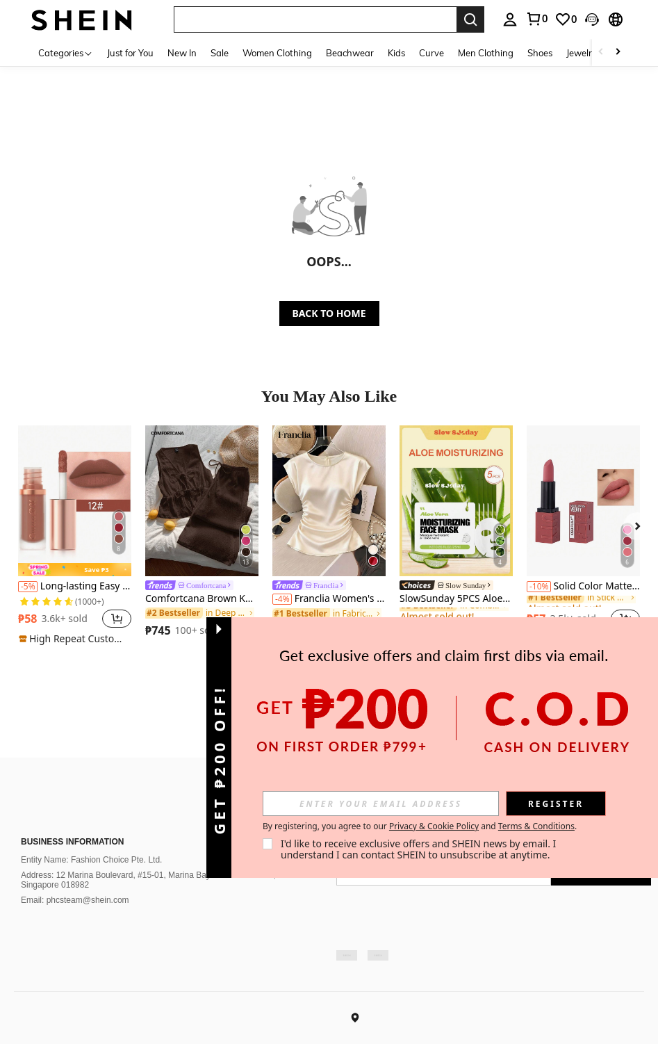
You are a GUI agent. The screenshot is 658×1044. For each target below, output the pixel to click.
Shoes (540, 52)
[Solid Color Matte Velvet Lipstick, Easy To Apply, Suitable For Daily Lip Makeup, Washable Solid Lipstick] (583, 500)
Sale (220, 52)
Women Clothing (278, 52)
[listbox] (549, 19)
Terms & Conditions (536, 826)
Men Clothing (486, 52)
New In (182, 52)
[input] (381, 803)
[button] (116, 619)
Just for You (131, 52)
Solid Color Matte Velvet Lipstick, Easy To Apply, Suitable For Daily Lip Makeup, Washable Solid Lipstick (583, 586)
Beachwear (351, 52)
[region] (55, 618)
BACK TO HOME (329, 313)
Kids (397, 52)
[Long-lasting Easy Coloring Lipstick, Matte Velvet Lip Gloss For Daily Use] (74, 500)
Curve (432, 52)
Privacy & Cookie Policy (434, 826)
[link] (201, 586)
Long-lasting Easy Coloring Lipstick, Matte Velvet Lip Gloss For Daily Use (74, 586)
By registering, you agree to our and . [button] (420, 826)
